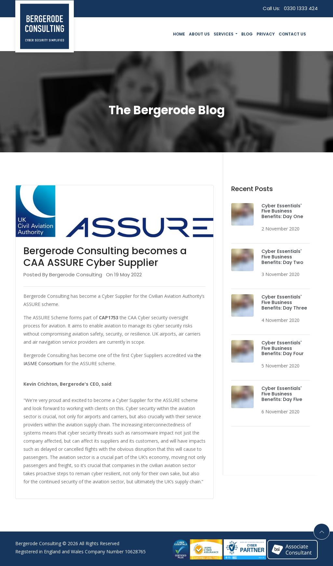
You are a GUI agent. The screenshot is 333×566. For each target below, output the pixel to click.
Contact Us (292, 34)
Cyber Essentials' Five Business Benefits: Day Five (281, 394)
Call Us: (290, 8)
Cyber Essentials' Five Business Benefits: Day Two (282, 257)
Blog (247, 34)
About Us (199, 34)
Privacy (266, 34)
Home (179, 34)
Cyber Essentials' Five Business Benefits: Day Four (282, 348)
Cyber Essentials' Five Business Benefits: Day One (282, 211)
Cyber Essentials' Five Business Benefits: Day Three (284, 302)
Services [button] (224, 34)
